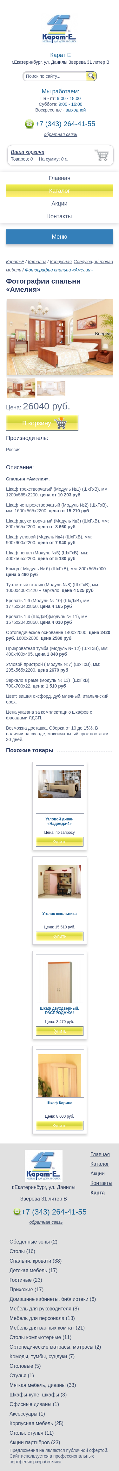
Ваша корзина (27, 152)
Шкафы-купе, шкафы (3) (38, 1394)
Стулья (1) (22, 1375)
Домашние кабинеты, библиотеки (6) (53, 1299)
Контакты (59, 216)
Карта (97, 1192)
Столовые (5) (25, 1366)
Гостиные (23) (26, 1280)
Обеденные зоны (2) (33, 1241)
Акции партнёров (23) (35, 1442)
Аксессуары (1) (27, 1414)
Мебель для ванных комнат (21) (47, 1327)
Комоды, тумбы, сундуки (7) (42, 1356)
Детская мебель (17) (33, 1270)
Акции (59, 203)
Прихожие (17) (26, 1289)
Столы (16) (22, 1251)
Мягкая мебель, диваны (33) (43, 1385)
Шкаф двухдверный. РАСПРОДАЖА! (59, 1010)
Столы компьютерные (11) (40, 1337)
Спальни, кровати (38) (36, 1261)
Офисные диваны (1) (34, 1404)
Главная (59, 178)
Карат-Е (15, 261)
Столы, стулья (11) (32, 1433)
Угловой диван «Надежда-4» (60, 821)
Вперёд (102, 333)
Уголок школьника (59, 914)
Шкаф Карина (59, 1103)
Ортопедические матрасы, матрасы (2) (55, 1347)
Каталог (59, 191)
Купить (59, 841)
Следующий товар (93, 261)
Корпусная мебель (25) (36, 1423)
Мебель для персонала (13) (42, 1318)
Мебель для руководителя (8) (44, 1308)
